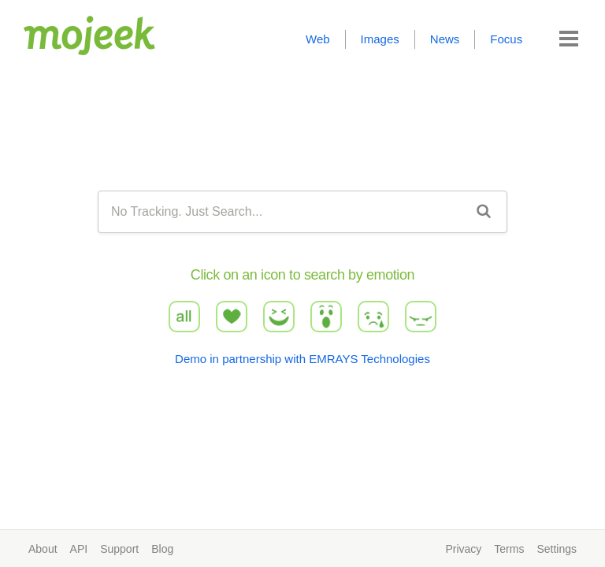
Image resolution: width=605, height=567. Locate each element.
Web (318, 39)
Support (119, 549)
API (79, 549)
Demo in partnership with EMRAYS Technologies (302, 358)
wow (326, 316)
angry (421, 316)
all (184, 316)
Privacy (463, 549)
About (43, 549)
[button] (569, 39)
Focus (506, 39)
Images (380, 39)
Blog (162, 549)
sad (373, 316)
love (231, 316)
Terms (509, 549)
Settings (556, 549)
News (445, 39)
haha (279, 316)
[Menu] (569, 39)
